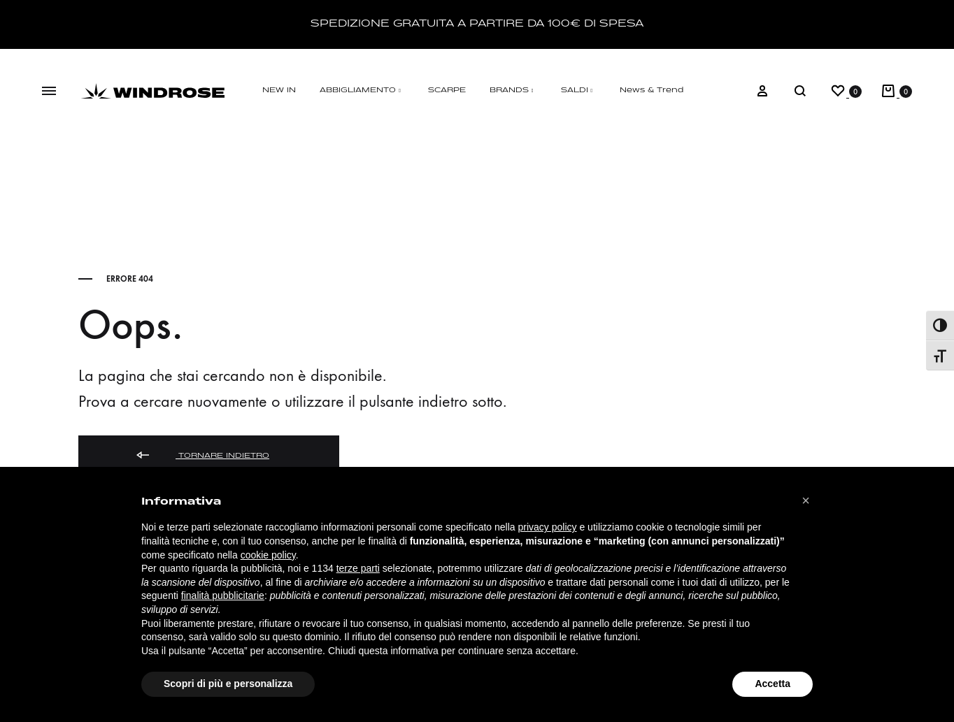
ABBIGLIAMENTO (362, 90)
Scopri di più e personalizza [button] (228, 683)
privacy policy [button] (547, 527)
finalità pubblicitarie (222, 595)
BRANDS (513, 90)
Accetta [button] (772, 683)
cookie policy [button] (268, 555)
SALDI (579, 90)
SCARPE (447, 90)
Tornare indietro (201, 456)
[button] (806, 500)
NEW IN (279, 90)
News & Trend (651, 90)
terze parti (358, 568)
